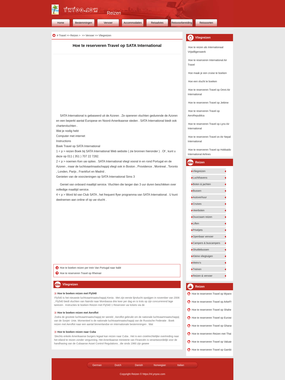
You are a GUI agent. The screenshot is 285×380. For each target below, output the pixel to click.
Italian (180, 365)
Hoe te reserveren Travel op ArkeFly (211, 301)
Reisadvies (157, 22)
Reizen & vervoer (202, 275)
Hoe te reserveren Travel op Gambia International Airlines (211, 349)
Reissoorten (206, 22)
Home (60, 22)
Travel (62, 35)
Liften (196, 223)
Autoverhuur (200, 197)
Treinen (197, 269)
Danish (139, 365)
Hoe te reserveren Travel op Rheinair (81, 273)
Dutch (118, 365)
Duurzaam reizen (202, 216)
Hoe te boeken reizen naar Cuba (76, 331)
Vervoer (108, 22)
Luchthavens (200, 177)
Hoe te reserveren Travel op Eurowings (211, 317)
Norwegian (160, 365)
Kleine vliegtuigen (203, 256)
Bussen (197, 190)
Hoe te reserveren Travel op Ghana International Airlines (211, 325)
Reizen (74, 35)
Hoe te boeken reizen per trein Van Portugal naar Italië (91, 267)
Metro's (197, 262)
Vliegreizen (105, 35)
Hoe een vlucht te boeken (202, 81)
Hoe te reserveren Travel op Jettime (208, 102)
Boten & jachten (202, 184)
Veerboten (198, 210)
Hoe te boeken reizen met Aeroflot (78, 312)
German (97, 365)
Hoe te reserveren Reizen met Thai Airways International (211, 333)
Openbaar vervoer (203, 236)
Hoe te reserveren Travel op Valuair (211, 341)
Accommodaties (133, 22)
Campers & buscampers (206, 243)
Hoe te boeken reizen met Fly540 (77, 293)
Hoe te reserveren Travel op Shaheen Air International (211, 309)
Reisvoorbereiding (182, 22)
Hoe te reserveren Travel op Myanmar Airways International (211, 293)
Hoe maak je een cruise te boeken (207, 73)
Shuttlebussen (201, 249)
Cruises (197, 203)
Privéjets (198, 230)
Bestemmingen (83, 22)
